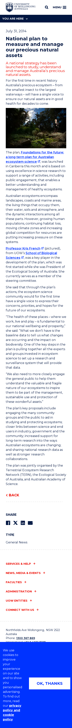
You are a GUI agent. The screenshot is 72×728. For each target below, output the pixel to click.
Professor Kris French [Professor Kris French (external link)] (23, 248)
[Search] (46, 7)
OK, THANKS (50, 683)
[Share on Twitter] (15, 523)
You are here (15, 18)
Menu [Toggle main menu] (59, 7)
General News (16, 542)
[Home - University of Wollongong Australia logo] (21, 7)
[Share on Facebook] (8, 523)
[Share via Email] (30, 523)
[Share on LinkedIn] (23, 523)
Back (14, 495)
